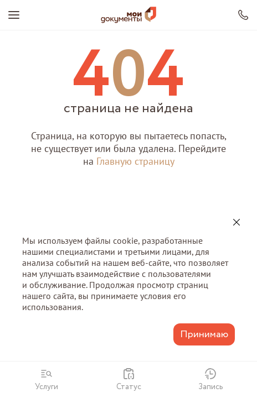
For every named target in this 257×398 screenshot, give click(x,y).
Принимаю (204, 334)
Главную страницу (135, 161)
